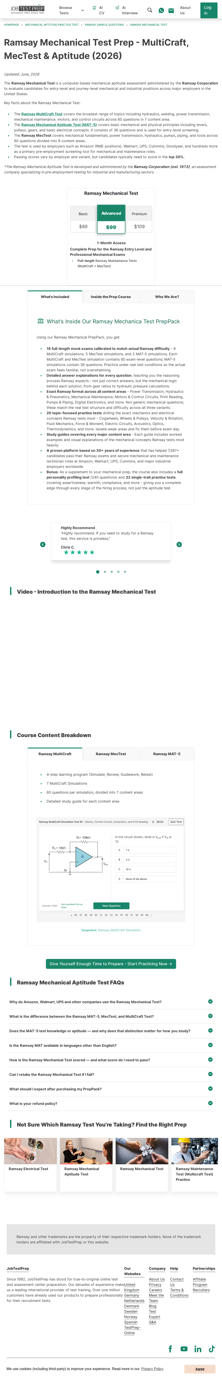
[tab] (55, 296)
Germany (131, 1295)
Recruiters (201, 1290)
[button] (72, 10)
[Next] (179, 545)
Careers (155, 1290)
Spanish (130, 1322)
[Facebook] (170, 1348)
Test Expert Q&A (154, 1316)
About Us (157, 1279)
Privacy (155, 1284)
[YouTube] (184, 1348)
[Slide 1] (105, 571)
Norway (130, 1316)
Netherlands (134, 1300)
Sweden (131, 1311)
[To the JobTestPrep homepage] (27, 9)
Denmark (131, 1306)
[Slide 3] (118, 571)
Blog (152, 1306)
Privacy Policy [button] (152, 1369)
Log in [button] (207, 10)
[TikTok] (211, 1348)
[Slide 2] (112, 571)
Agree (200, 1369)
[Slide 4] (125, 571)
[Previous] (43, 545)
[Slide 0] (97, 572)
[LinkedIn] (197, 1348)
